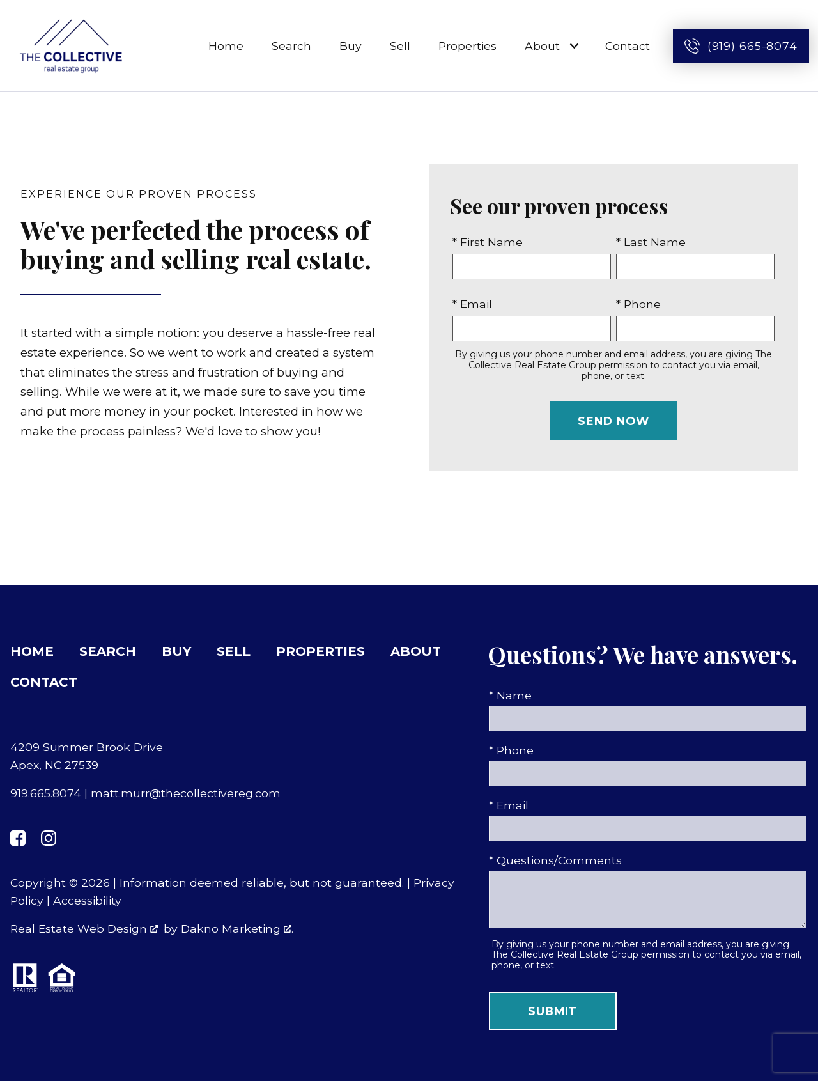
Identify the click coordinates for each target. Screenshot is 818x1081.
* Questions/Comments (555, 860)
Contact (627, 45)
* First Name (487, 242)
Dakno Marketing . (237, 928)
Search (291, 45)
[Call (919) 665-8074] (741, 46)
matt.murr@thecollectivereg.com (186, 793)
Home (225, 45)
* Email (472, 304)
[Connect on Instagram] (48, 838)
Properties (467, 45)
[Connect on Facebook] (18, 838)
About (415, 651)
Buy (350, 45)
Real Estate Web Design (84, 928)
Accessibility (87, 900)
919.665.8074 (45, 793)
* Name (510, 695)
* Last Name (651, 242)
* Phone (638, 304)
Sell (400, 45)
